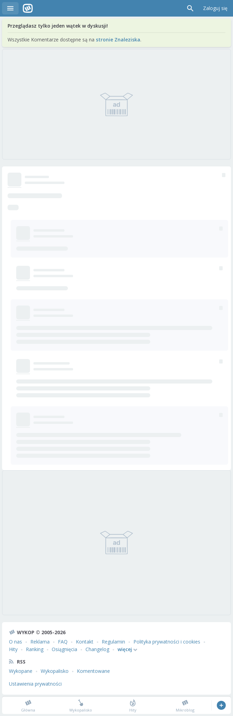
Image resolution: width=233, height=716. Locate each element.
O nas (15, 641)
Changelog (97, 649)
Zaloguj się (215, 8)
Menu (10, 8)
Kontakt (84, 641)
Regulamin (113, 641)
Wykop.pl (28, 8)
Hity (13, 649)
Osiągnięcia (64, 649)
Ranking (34, 649)
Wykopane (20, 671)
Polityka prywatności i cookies (166, 641)
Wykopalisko (55, 671)
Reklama (40, 641)
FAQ (63, 641)
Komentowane (93, 671)
